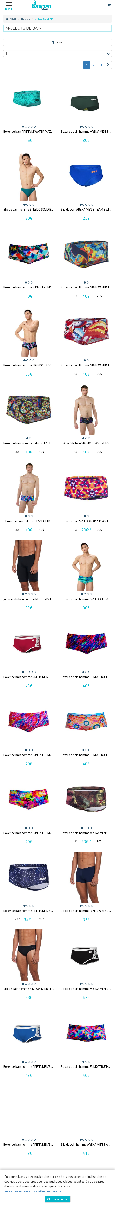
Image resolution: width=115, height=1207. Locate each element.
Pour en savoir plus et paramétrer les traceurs (33, 1191)
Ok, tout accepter (57, 1199)
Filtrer (57, 42)
